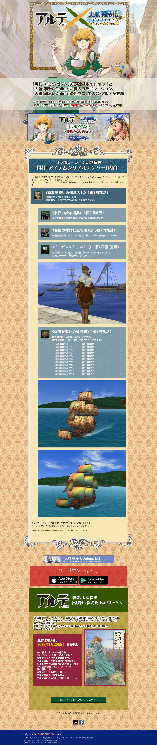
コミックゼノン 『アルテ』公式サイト (78, 700)
